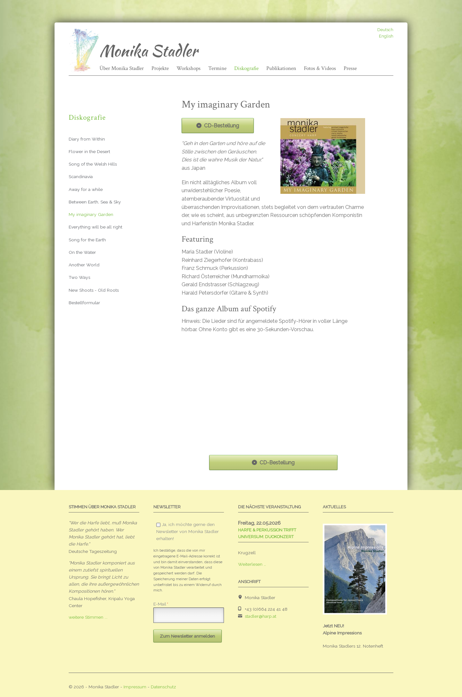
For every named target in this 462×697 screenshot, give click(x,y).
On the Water (82, 252)
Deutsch (385, 29)
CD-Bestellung (221, 126)
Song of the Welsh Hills (93, 164)
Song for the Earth (87, 239)
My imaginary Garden (91, 214)
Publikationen (281, 68)
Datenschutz (163, 686)
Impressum (135, 686)
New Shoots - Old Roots (94, 290)
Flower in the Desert (89, 151)
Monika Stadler (148, 50)
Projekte (160, 68)
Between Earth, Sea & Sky (95, 201)
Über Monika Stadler (121, 68)
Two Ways (79, 277)
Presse (350, 68)
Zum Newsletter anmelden (187, 636)
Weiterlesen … (252, 564)
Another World (84, 264)
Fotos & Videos (320, 68)
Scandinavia (81, 176)
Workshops (188, 68)
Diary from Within (87, 139)
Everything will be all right (95, 226)
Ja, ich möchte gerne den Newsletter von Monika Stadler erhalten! (187, 531)
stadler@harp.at (260, 616)
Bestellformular (84, 302)
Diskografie (246, 68)
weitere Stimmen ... (88, 617)
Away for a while (86, 189)
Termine (217, 68)
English (386, 36)
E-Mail (160, 604)
